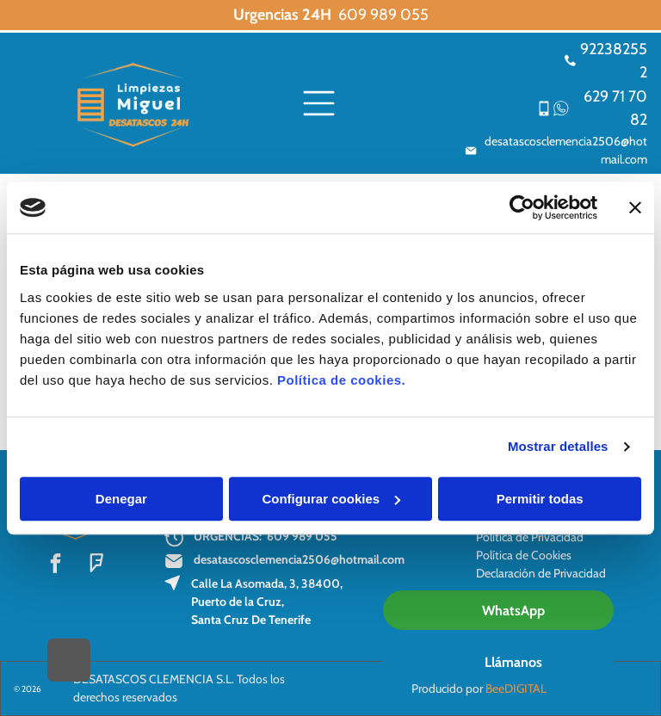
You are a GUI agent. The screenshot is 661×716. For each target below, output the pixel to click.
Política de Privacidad (530, 537)
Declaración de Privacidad (541, 573)
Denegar (121, 498)
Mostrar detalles (558, 446)
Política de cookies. (341, 380)
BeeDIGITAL (516, 688)
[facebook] (55, 565)
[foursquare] (96, 565)
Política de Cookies (523, 555)
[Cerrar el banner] (635, 207)
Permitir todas (540, 498)
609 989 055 (383, 14)
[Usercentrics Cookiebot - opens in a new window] (522, 207)
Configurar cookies (331, 498)
